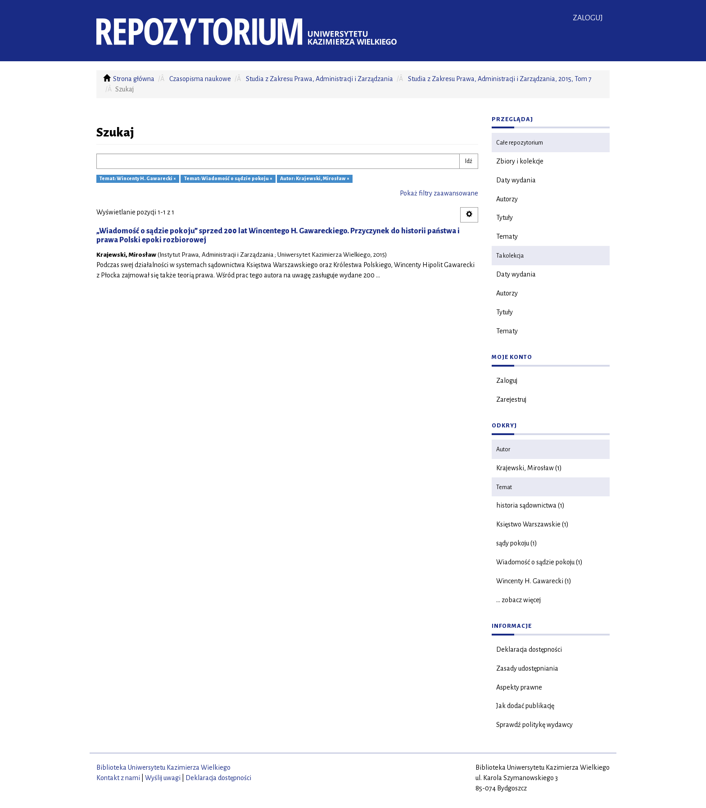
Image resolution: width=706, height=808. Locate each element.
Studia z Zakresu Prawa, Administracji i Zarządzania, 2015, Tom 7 (500, 78)
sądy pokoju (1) (516, 543)
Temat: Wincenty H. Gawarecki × (138, 179)
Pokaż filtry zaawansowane (439, 193)
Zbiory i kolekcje (519, 161)
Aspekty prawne (519, 687)
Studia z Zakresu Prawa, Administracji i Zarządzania (319, 78)
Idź (468, 161)
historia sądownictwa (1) (530, 505)
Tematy (507, 236)
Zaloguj (506, 380)
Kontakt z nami (118, 777)
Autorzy (507, 199)
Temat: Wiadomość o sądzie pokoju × (228, 179)
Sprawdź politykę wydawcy (534, 724)
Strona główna (133, 78)
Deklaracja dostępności (529, 649)
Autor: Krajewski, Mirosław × (314, 179)
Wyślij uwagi (163, 777)
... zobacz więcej (518, 600)
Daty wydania (516, 180)
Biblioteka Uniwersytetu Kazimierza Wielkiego (163, 767)
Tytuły (504, 217)
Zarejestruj (511, 399)
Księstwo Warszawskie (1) (532, 524)
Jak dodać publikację (525, 705)
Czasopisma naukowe (200, 78)
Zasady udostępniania (527, 668)
